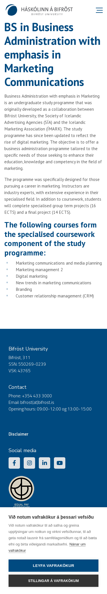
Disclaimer (19, 434)
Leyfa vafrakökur (53, 565)
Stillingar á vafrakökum (53, 581)
